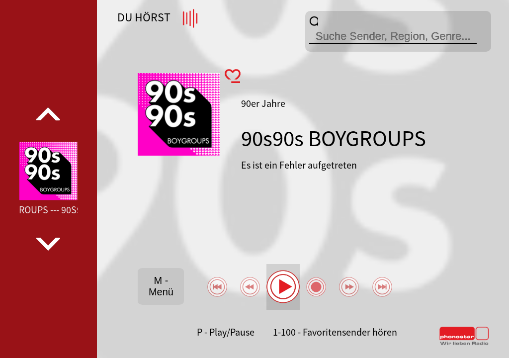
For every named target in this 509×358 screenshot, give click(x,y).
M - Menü (161, 286)
